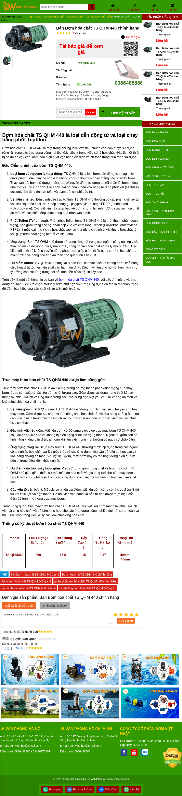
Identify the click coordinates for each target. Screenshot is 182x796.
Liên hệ (131, 789)
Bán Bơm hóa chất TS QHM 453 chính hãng (167, 76)
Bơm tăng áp (154, 184)
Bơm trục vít (154, 193)
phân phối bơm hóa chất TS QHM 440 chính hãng (85, 581)
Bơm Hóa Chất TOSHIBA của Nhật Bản (89, 16)
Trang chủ (37, 16)
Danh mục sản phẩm (11, 18)
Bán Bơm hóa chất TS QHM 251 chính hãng (167, 100)
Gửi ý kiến (126, 621)
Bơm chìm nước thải (159, 167)
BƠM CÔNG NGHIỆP (158, 223)
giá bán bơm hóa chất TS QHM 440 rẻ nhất (28, 588)
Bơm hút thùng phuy (160, 240)
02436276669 (41, 751)
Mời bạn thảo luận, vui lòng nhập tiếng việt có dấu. (57, 618)
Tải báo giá (130, 37)
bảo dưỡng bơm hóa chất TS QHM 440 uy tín (87, 588)
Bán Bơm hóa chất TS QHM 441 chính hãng (167, 51)
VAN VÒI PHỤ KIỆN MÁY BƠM (160, 260)
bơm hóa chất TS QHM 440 (79, 279)
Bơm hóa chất (56, 16)
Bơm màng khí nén (158, 149)
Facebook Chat (79, 789)
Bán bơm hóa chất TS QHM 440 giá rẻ (35, 574)
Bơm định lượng (157, 158)
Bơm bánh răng (156, 132)
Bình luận (79, 34)
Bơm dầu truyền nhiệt (161, 231)
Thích (18, 648)
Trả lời (6, 648)
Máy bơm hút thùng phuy (159, 213)
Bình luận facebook (55, 605)
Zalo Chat (108, 789)
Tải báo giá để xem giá (81, 49)
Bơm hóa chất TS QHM (127, 16)
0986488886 (129, 80)
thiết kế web (89, 779)
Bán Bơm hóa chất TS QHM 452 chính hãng (167, 27)
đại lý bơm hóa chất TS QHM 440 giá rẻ (26, 581)
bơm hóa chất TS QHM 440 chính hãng (87, 574)
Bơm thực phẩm (156, 202)
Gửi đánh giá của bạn (19, 605)
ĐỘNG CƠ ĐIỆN (155, 249)
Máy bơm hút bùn (157, 176)
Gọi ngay (52, 789)
